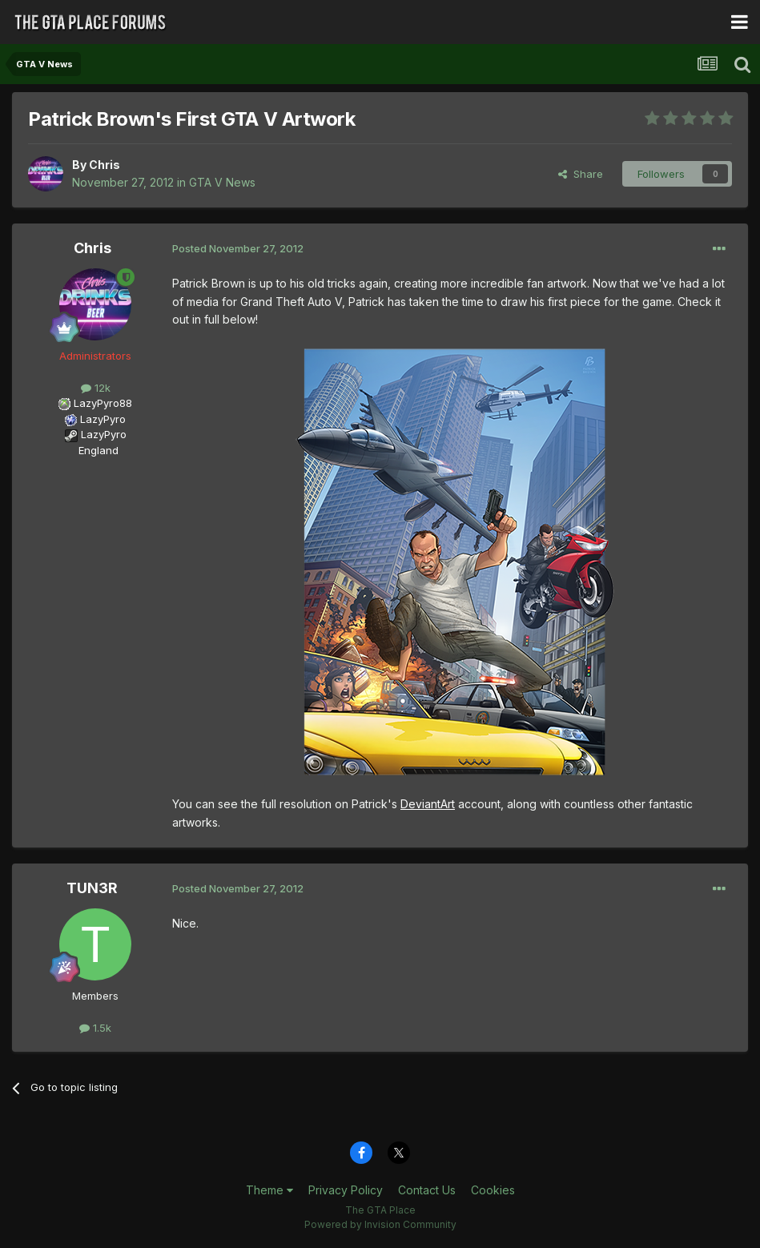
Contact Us (427, 1190)
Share (580, 173)
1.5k (95, 1027)
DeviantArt (427, 804)
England (94, 450)
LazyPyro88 (103, 403)
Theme (269, 1190)
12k (96, 387)
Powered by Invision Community (380, 1224)
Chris (104, 164)
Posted (238, 248)
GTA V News (222, 182)
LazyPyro (103, 419)
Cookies (493, 1190)
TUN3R (92, 888)
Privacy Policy (345, 1190)
